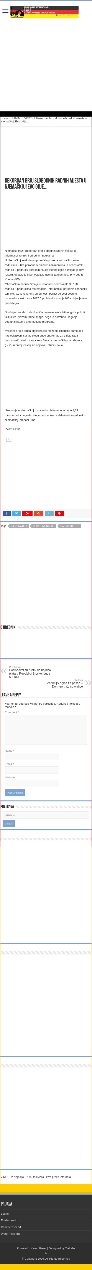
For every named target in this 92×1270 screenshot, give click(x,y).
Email (9, 764)
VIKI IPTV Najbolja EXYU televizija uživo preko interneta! (36, 1177)
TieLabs (70, 1248)
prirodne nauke (43, 526)
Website (10, 777)
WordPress (39, 1248)
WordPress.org (10, 1233)
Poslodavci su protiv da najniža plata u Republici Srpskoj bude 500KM (31, 672)
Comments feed (11, 1227)
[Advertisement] (38, 219)
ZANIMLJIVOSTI (22, 118)
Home (4, 118)
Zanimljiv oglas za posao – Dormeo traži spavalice (60, 683)
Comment (12, 712)
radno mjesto (70, 526)
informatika (19, 526)
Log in (4, 1213)
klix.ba (17, 429)
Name (9, 750)
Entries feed (8, 1220)
